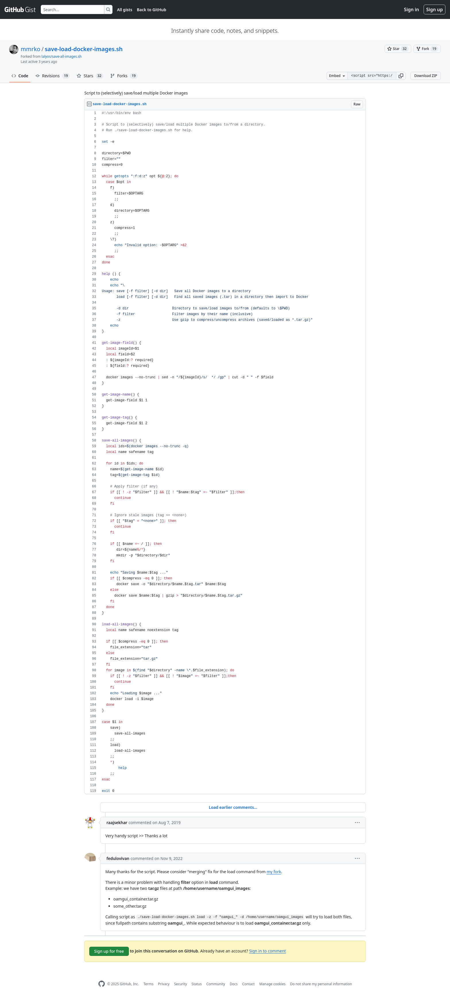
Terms (148, 983)
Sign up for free (109, 951)
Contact (248, 983)
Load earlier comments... (233, 807)
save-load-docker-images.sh (84, 49)
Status (197, 983)
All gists (124, 9)
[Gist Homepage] (20, 9)
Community (215, 983)
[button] (401, 76)
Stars (90, 76)
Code (19, 75)
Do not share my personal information (321, 983)
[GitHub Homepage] (101, 984)
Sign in (411, 9)
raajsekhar (116, 822)
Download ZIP (425, 75)
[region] (225, 452)
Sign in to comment (267, 951)
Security (180, 983)
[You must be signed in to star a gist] (398, 49)
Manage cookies (272, 983)
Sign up (434, 9)
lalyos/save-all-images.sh (62, 56)
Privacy (164, 983)
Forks (123, 76)
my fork (274, 871)
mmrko (30, 49)
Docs (234, 983)
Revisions (52, 76)
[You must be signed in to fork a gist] (427, 49)
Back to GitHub (151, 9)
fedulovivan (117, 858)
